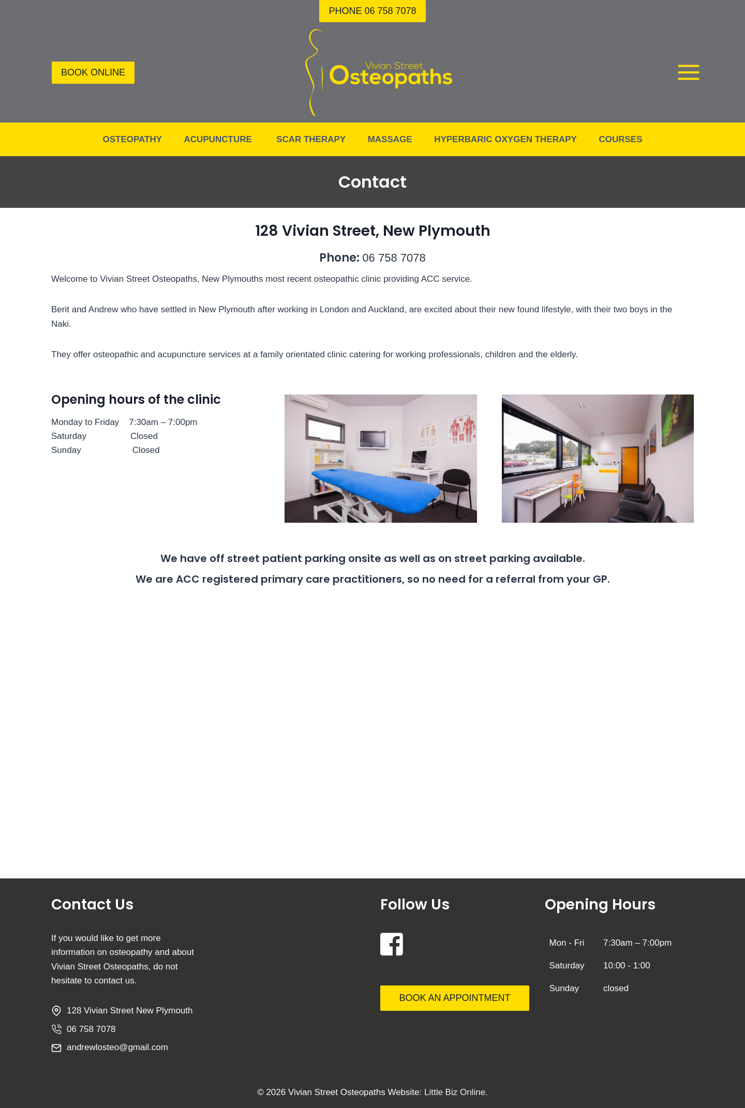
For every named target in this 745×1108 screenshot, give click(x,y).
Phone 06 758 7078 (372, 11)
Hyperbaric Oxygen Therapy (505, 139)
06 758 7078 (394, 258)
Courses (620, 139)
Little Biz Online (454, 1092)
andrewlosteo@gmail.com (117, 1047)
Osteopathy (132, 139)
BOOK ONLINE (93, 72)
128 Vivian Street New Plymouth (129, 1010)
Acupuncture (219, 139)
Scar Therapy (311, 139)
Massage (390, 139)
